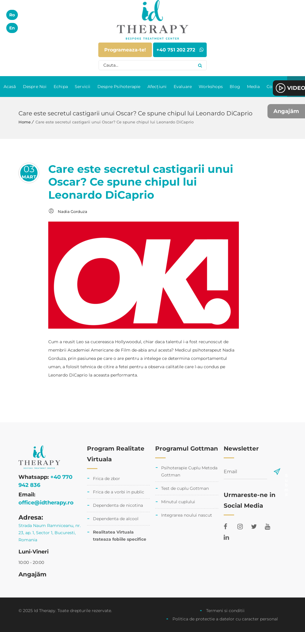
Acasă (10, 86)
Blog (235, 86)
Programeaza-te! (125, 50)
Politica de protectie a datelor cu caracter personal (225, 619)
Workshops (211, 86)
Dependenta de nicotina (118, 505)
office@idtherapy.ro (46, 502)
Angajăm (286, 111)
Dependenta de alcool (116, 518)
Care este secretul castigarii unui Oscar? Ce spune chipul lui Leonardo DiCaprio (140, 181)
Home (24, 122)
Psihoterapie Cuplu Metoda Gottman (189, 471)
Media (253, 86)
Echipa (61, 86)
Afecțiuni (157, 86)
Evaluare (183, 86)
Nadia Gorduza (72, 211)
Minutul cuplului (178, 501)
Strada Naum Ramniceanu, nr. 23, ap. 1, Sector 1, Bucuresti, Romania (49, 532)
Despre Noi (35, 86)
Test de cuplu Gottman (185, 488)
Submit (286, 475)
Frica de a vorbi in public (118, 492)
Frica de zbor (106, 478)
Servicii (83, 86)
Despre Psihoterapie (119, 86)
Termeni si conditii (225, 610)
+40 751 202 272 (180, 50)
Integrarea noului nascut (186, 515)
